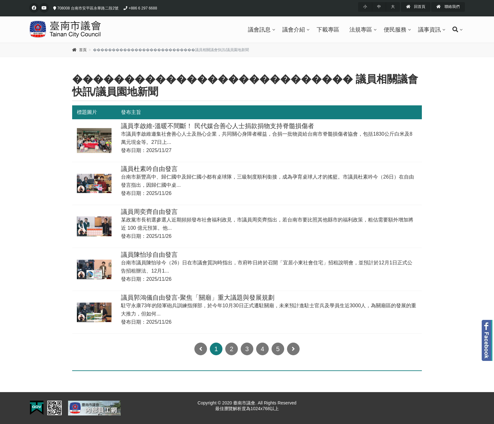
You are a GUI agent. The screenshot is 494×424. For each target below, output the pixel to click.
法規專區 (360, 29)
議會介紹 (293, 29)
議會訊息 (259, 29)
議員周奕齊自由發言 (149, 211)
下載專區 (328, 29)
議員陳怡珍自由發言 (149, 254)
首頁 (83, 50)
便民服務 (395, 29)
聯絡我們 (447, 6)
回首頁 (415, 6)
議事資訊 (429, 29)
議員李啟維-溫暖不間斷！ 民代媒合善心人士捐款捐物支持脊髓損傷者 (217, 125)
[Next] (293, 349)
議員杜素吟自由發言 (149, 168)
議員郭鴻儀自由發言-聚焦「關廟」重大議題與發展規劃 (197, 297)
